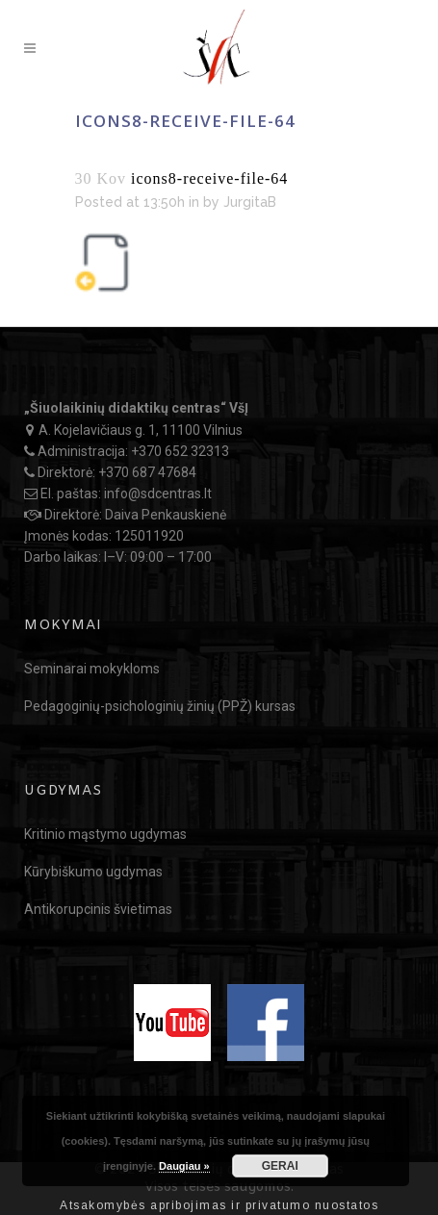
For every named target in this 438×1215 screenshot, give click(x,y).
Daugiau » (184, 1166)
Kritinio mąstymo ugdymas (105, 834)
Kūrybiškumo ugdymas (93, 871)
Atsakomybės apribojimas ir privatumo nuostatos (219, 1205)
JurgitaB (249, 202)
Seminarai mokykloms (92, 668)
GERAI (280, 1166)
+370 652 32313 (180, 451)
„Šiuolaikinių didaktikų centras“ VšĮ (136, 408)
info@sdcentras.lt (158, 493)
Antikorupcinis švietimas (98, 909)
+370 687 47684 (147, 472)
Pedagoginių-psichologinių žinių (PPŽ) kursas (160, 706)
